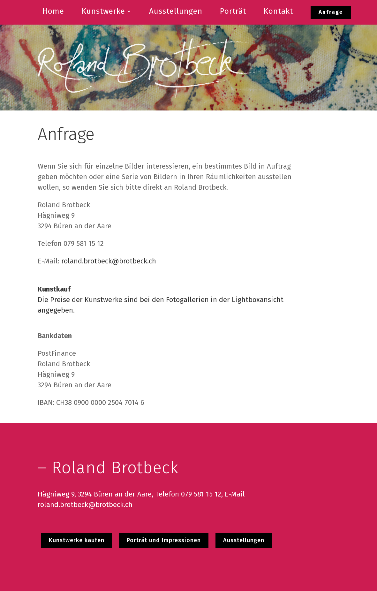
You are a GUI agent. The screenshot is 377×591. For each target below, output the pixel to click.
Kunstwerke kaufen (76, 540)
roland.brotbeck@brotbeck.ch (108, 261)
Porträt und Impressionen (164, 540)
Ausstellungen (243, 540)
